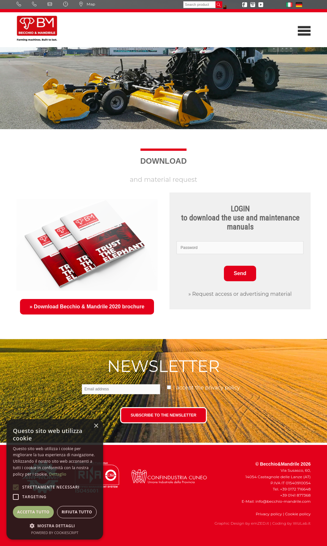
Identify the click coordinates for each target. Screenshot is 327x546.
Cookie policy (298, 513)
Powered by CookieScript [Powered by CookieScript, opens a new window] (55, 532)
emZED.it (260, 523)
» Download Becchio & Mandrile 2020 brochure (87, 306)
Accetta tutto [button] (33, 512)
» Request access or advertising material (240, 294)
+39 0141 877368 (294, 495)
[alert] (54, 479)
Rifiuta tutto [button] (77, 512)
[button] (55, 525)
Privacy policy (269, 513)
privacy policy (222, 388)
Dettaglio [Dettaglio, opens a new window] (57, 474)
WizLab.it (302, 523)
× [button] (95, 426)
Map (87, 4)
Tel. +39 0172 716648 (292, 489)
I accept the (206, 388)
